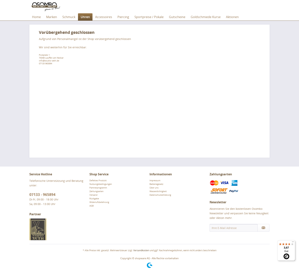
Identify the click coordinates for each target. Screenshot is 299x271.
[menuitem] (36, 17)
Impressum (155, 180)
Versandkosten (141, 250)
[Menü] (293, 242)
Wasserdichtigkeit (158, 191)
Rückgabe (94, 198)
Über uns (154, 187)
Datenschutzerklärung (160, 194)
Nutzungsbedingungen (100, 184)
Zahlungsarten (96, 191)
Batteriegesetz (156, 184)
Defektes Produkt (98, 180)
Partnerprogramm (98, 187)
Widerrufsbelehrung (99, 202)
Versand (93, 194)
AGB (91, 205)
